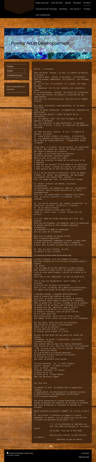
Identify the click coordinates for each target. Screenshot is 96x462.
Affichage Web (84, 457)
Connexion (85, 453)
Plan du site (29, 453)
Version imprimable (15, 453)
